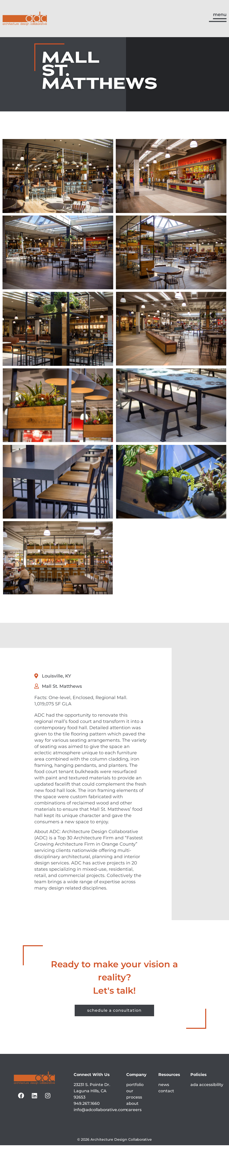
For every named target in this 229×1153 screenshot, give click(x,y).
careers (134, 1117)
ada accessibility (206, 1092)
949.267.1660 (87, 1111)
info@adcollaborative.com (100, 1117)
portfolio (135, 1092)
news (163, 1092)
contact (166, 1098)
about (132, 1111)
